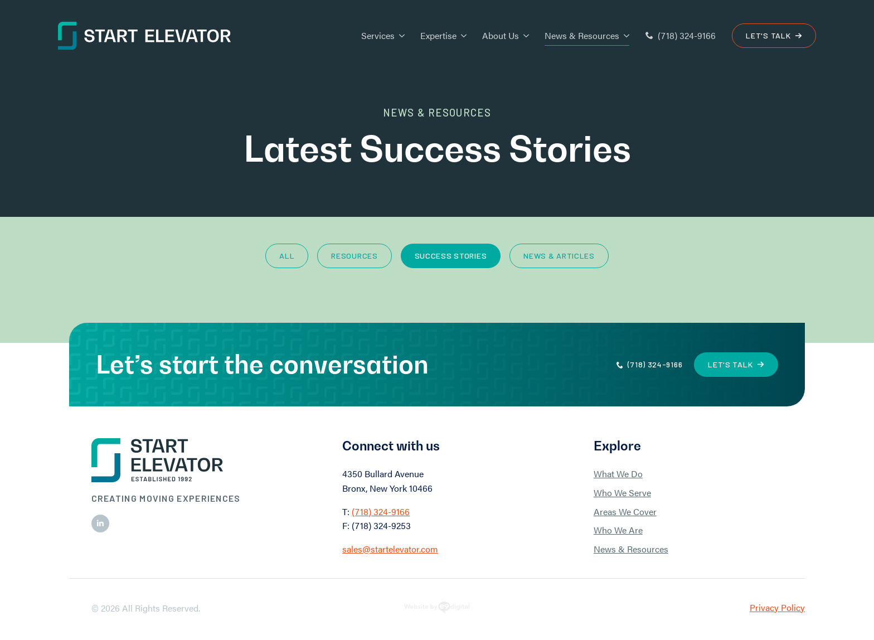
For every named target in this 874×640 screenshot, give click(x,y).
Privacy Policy (777, 607)
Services (378, 35)
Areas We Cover (625, 511)
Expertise (438, 35)
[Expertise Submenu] (462, 36)
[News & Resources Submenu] (624, 36)
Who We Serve (622, 492)
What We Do (618, 473)
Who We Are (618, 529)
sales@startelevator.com (390, 548)
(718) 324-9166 (381, 511)
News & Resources (582, 35)
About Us (500, 35)
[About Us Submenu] (524, 36)
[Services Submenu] (400, 36)
